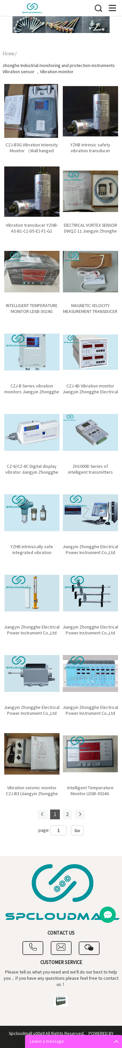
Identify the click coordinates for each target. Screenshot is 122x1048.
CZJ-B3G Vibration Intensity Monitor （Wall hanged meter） (32, 151)
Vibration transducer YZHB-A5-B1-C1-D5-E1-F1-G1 (32, 228)
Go (77, 831)
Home (9, 54)
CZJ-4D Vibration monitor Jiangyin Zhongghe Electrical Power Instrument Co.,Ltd (90, 392)
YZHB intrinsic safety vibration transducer (90, 148)
